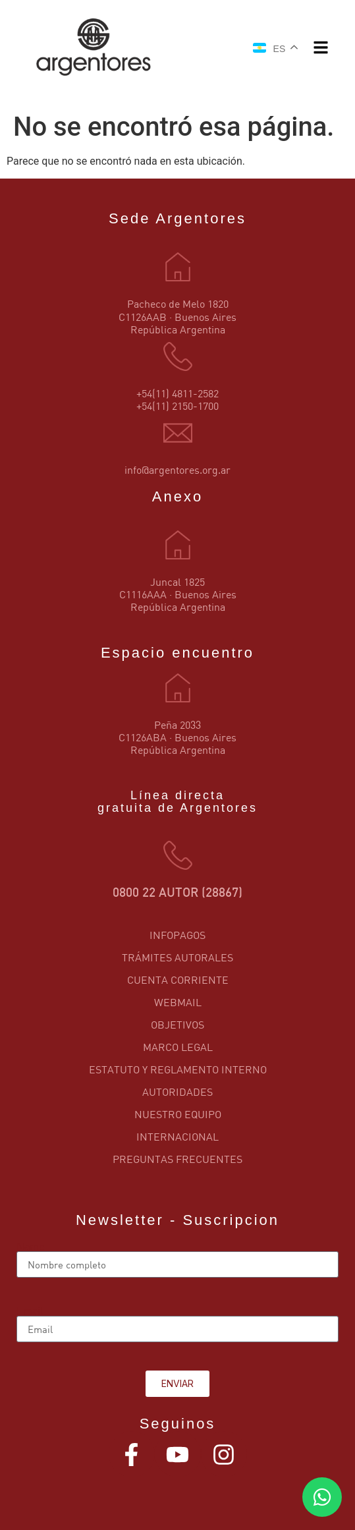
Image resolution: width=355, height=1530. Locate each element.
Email (29, 1310)
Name (30, 1246)
